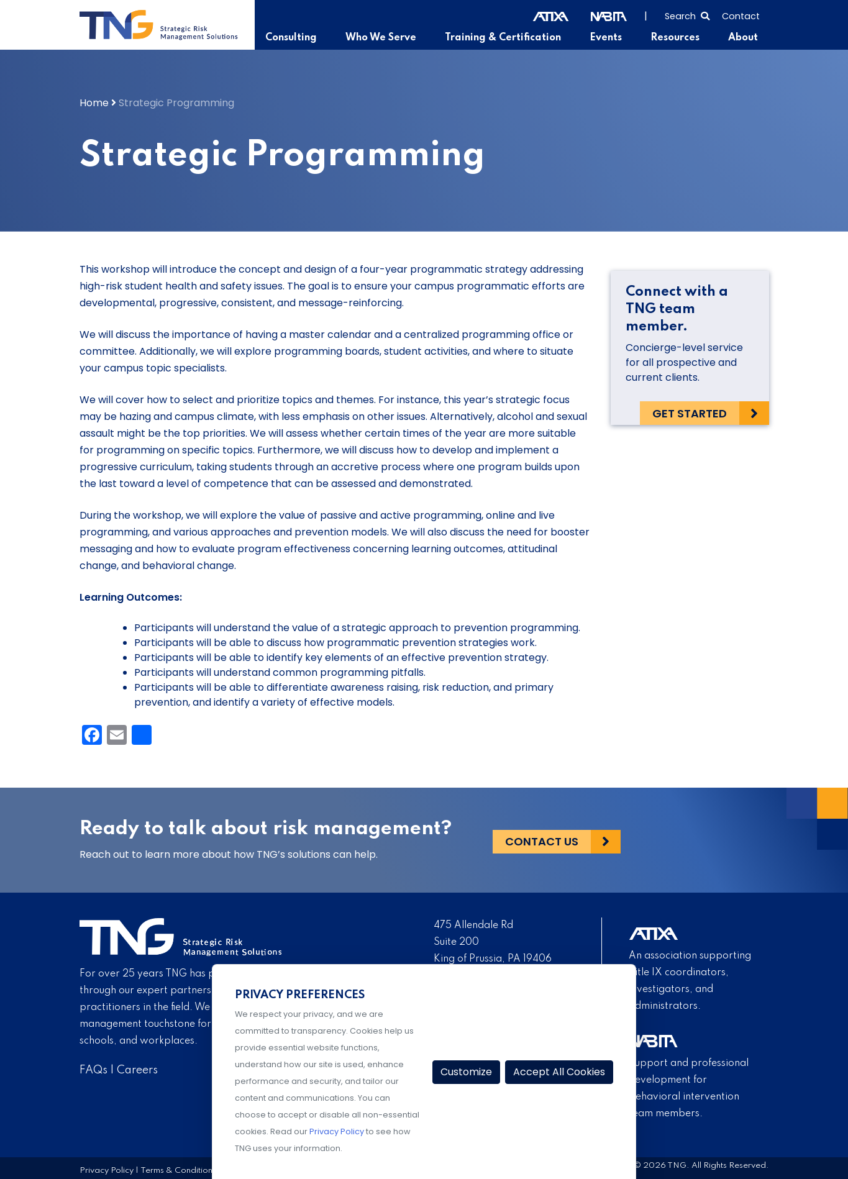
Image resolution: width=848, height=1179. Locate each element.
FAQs (93, 1070)
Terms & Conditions (178, 1170)
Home (94, 103)
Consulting (295, 38)
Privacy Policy (107, 1170)
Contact (741, 16)
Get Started (689, 413)
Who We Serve (384, 38)
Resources (676, 38)
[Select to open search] (687, 15)
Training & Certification (505, 38)
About (743, 38)
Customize (466, 1072)
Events (607, 38)
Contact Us (541, 840)
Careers (137, 1070)
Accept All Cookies (559, 1072)
